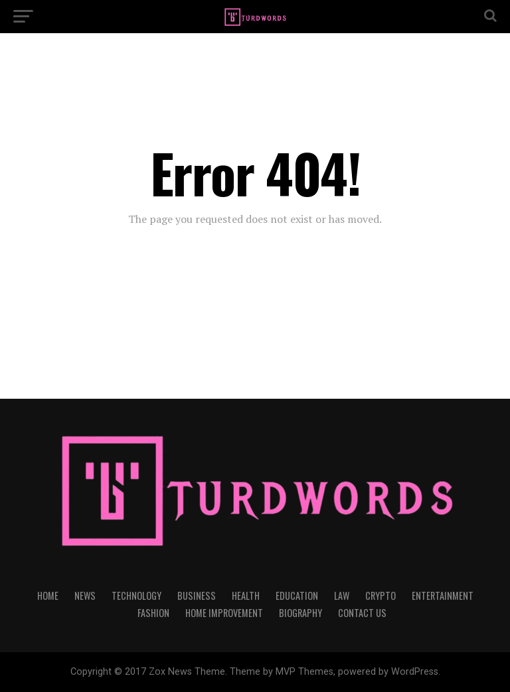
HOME (47, 595)
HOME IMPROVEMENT (224, 613)
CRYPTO (380, 595)
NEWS (85, 595)
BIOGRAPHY (300, 613)
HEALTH (246, 595)
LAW (341, 595)
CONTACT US (362, 613)
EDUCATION (297, 595)
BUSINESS (196, 595)
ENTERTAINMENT (442, 595)
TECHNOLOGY (136, 595)
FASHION (153, 613)
